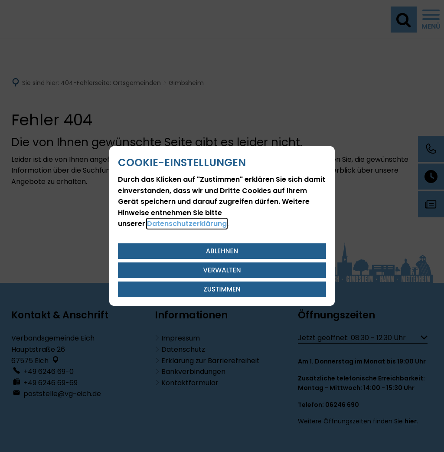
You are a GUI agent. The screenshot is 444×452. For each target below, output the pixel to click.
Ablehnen (222, 250)
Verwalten (222, 270)
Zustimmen (221, 289)
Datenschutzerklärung (187, 224)
